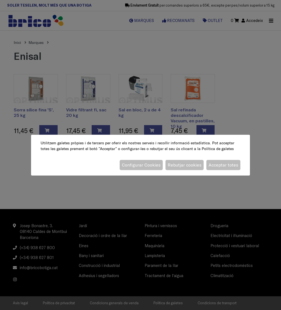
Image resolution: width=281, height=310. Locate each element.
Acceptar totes (223, 165)
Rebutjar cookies (184, 165)
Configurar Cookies (141, 165)
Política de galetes (218, 148)
